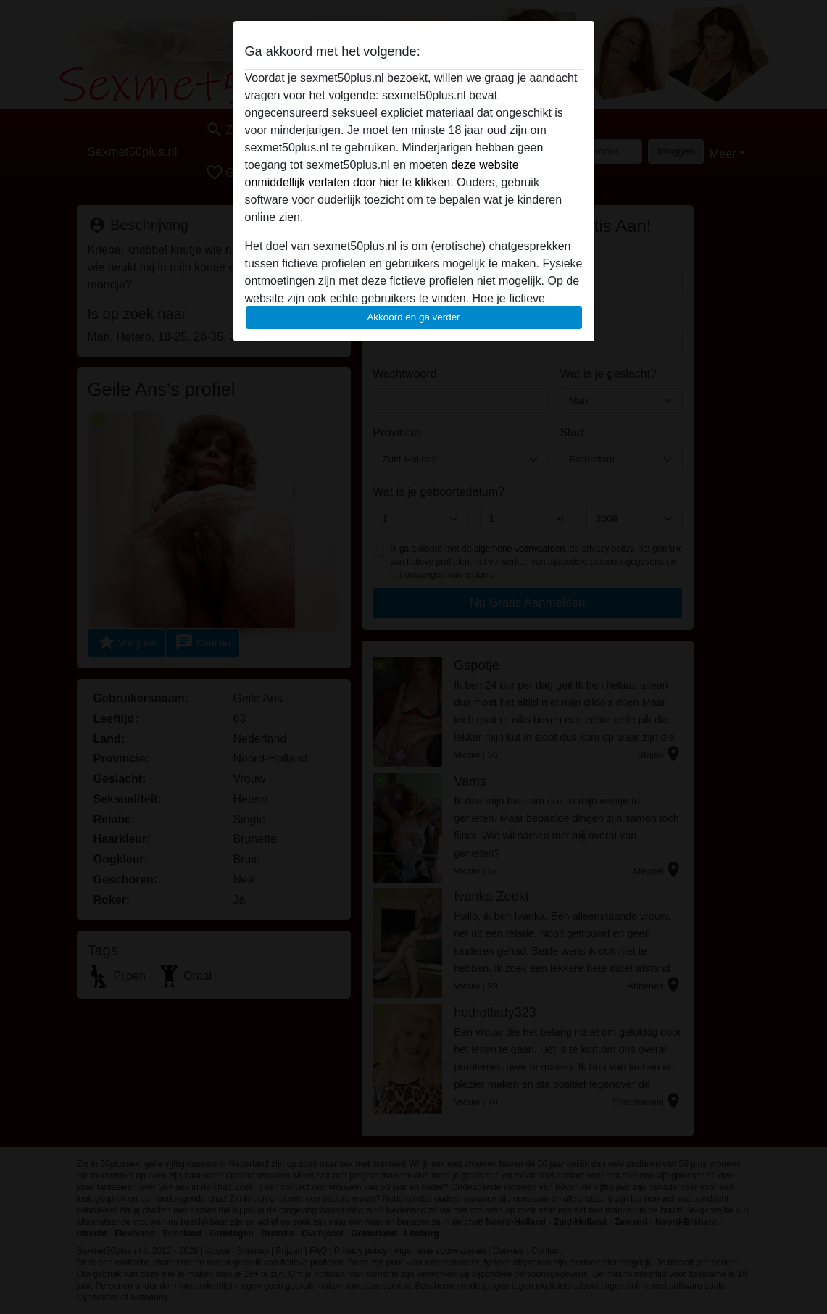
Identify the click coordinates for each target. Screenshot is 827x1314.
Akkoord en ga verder (413, 317)
